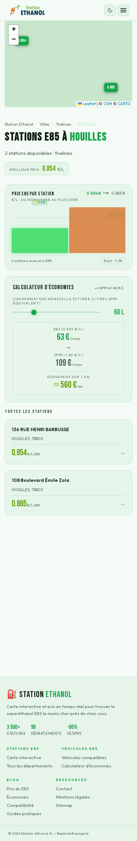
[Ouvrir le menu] (123, 10)
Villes (45, 124)
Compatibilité (20, 805)
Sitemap (64, 805)
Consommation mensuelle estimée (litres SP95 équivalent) (65, 301)
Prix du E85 (18, 788)
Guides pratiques (24, 813)
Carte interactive (24, 757)
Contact (64, 788)
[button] (22, 41)
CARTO (124, 103)
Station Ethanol (19, 124)
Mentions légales (73, 797)
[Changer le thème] (110, 10)
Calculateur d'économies (86, 765)
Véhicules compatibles (84, 757)
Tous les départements (29, 765)
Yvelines (63, 124)
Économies (17, 797)
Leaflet (87, 103)
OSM (107, 103)
